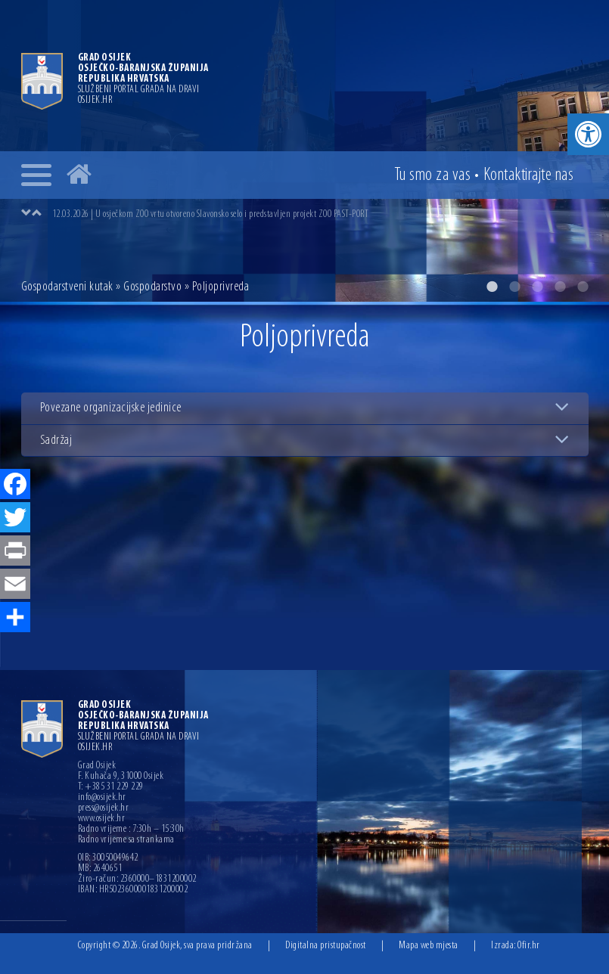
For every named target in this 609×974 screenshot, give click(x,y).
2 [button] (514, 286)
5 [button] (582, 286)
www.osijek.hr (102, 819)
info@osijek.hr (102, 798)
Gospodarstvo (152, 287)
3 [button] (537, 286)
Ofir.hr (528, 945)
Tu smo (432, 175)
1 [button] (491, 286)
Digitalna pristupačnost (325, 945)
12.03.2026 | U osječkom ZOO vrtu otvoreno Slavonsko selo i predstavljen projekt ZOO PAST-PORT (210, 214)
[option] (320, 214)
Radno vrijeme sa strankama (126, 840)
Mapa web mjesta (428, 945)
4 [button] (559, 286)
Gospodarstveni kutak (67, 287)
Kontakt (528, 175)
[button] (588, 134)
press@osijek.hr (103, 808)
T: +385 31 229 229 (111, 787)
